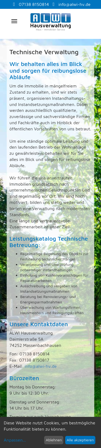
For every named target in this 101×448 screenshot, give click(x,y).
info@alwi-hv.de (71, 4)
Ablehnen (54, 440)
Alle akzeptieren (80, 440)
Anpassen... (15, 440)
